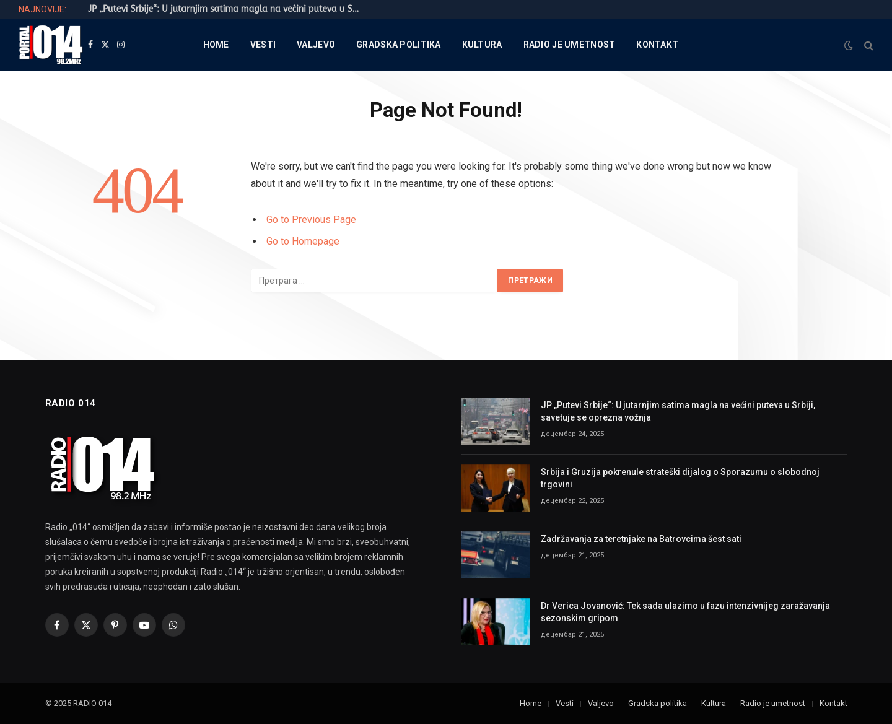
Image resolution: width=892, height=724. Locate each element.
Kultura (482, 45)
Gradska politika (398, 45)
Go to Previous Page (311, 219)
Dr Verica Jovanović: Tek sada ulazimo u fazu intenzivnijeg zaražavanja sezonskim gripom (685, 612)
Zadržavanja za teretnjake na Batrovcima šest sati (641, 539)
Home (216, 45)
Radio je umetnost (569, 45)
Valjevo (316, 45)
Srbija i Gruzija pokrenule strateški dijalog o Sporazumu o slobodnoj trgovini (680, 478)
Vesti (263, 45)
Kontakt (657, 45)
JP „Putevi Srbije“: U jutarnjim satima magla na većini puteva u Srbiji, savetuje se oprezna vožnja (227, 9)
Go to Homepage (302, 241)
